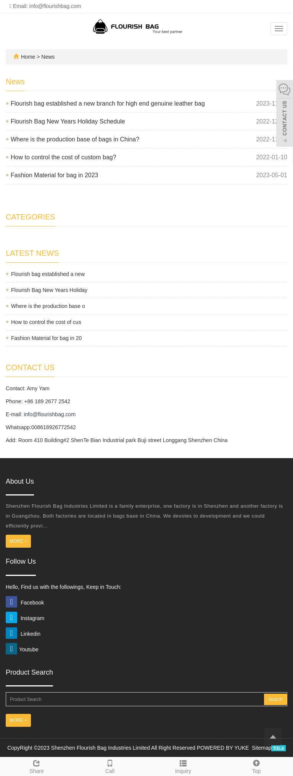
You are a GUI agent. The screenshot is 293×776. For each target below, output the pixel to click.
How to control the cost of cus (46, 322)
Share (36, 765)
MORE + (18, 541)
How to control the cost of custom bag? (63, 157)
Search (275, 699)
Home (28, 57)
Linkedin (23, 634)
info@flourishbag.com (50, 414)
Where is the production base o (48, 306)
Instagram (25, 618)
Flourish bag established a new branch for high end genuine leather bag (108, 103)
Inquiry (183, 765)
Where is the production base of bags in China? (75, 139)
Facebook (25, 603)
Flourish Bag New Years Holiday (49, 290)
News (48, 57)
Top (256, 765)
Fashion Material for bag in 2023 (54, 175)
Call (109, 765)
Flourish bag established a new (48, 274)
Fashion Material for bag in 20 (46, 338)
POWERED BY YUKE (223, 748)
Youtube (22, 649)
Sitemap (261, 748)
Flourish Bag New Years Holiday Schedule (68, 121)
